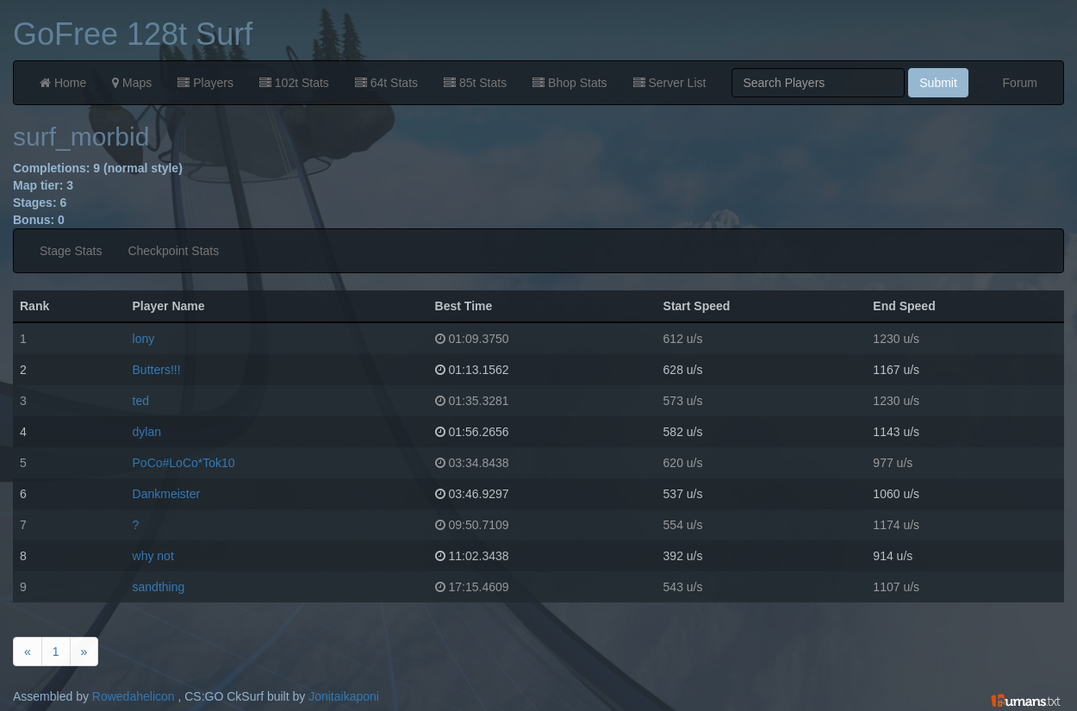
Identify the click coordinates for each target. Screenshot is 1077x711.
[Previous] (27, 651)
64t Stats (386, 83)
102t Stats (294, 83)
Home (63, 83)
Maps (132, 83)
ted (141, 401)
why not (153, 556)
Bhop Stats (569, 83)
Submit (938, 83)
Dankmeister (167, 494)
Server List (670, 83)
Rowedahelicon (133, 696)
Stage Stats (71, 251)
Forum (1020, 83)
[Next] (84, 651)
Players (205, 83)
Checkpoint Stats (173, 251)
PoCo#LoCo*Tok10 (184, 463)
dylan (147, 432)
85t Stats (475, 83)
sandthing (159, 587)
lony (144, 339)
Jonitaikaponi (343, 696)
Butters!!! (157, 370)
